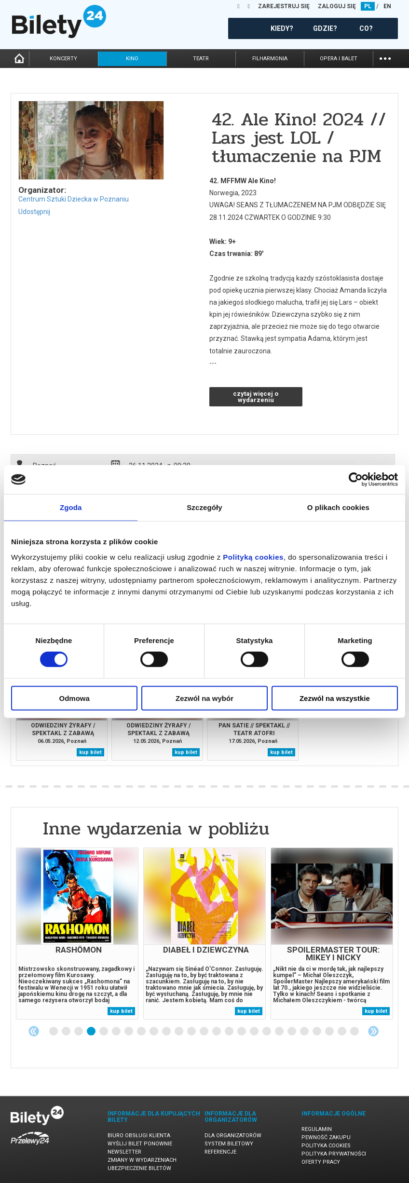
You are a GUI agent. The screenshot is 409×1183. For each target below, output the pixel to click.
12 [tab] (192, 1031)
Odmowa (74, 698)
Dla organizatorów (232, 1135)
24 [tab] (342, 1031)
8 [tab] (142, 1031)
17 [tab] (254, 1031)
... (385, 58)
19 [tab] (280, 1031)
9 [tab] (154, 1031)
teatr (201, 58)
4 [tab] (91, 1031)
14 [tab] (217, 1031)
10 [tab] (167, 1031)
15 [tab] (229, 1031)
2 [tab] (66, 1031)
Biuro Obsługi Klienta (139, 1135)
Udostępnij (34, 211)
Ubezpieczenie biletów (139, 1168)
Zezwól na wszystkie (335, 698)
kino (132, 58)
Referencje (220, 1152)
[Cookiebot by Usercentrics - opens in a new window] (356, 479)
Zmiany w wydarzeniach (142, 1160)
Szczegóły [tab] (204, 507)
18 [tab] (267, 1031)
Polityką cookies (253, 556)
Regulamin (316, 1129)
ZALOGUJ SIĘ (337, 6)
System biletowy (228, 1144)
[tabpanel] (77, 933)
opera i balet (338, 58)
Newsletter (124, 1152)
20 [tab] (292, 1031)
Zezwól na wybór (204, 698)
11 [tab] (179, 1031)
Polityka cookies (326, 1146)
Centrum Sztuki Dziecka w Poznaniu (73, 199)
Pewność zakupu (326, 1137)
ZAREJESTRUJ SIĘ (284, 6)
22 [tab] (317, 1031)
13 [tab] (204, 1031)
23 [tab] (330, 1031)
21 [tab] (305, 1031)
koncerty (63, 58)
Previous (33, 1031)
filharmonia (269, 58)
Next (373, 1031)
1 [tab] (54, 1031)
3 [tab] (79, 1031)
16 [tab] (242, 1031)
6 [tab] (117, 1031)
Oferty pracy (320, 1162)
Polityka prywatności (333, 1154)
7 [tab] (129, 1031)
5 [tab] (104, 1031)
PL (367, 6)
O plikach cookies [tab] (338, 507)
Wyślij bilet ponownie (140, 1144)
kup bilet (90, 752)
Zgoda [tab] (71, 507)
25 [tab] (355, 1031)
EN (387, 6)
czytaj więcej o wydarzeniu (255, 396)
